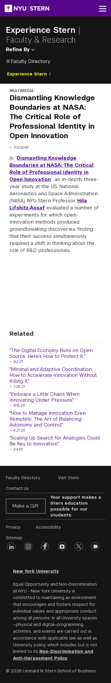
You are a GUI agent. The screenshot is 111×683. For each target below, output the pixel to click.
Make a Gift (25, 506)
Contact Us (17, 488)
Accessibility (48, 527)
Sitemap (14, 537)
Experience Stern (42, 30)
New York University (36, 571)
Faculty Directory (23, 477)
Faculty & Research (40, 40)
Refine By (20, 49)
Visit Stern (68, 477)
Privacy (13, 527)
